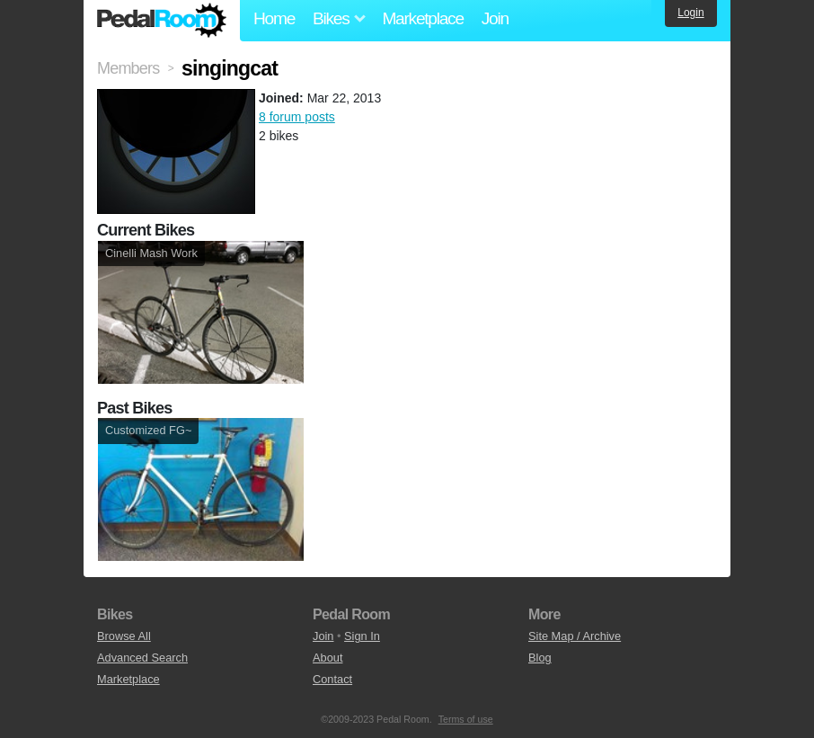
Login (690, 12)
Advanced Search (142, 657)
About (327, 657)
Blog (540, 657)
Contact (332, 679)
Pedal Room (161, 21)
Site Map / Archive (574, 636)
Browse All (124, 636)
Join (495, 18)
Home (274, 18)
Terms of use (465, 719)
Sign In (362, 636)
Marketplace (422, 18)
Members (128, 68)
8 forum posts (297, 117)
